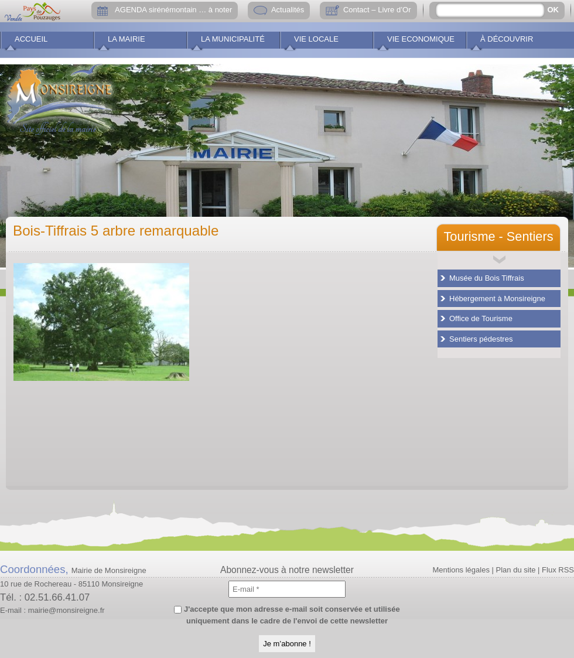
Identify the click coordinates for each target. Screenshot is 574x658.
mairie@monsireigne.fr (66, 610)
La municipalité (233, 39)
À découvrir (506, 39)
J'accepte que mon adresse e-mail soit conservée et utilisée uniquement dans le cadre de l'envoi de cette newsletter (286, 615)
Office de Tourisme (480, 318)
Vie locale (316, 39)
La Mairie (126, 39)
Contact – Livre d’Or (377, 9)
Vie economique (421, 39)
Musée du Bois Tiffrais (486, 278)
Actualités (287, 9)
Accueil (31, 39)
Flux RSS (558, 569)
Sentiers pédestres (480, 339)
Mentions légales (461, 569)
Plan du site (516, 569)
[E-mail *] (287, 589)
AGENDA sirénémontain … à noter (173, 9)
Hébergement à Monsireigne (497, 298)
